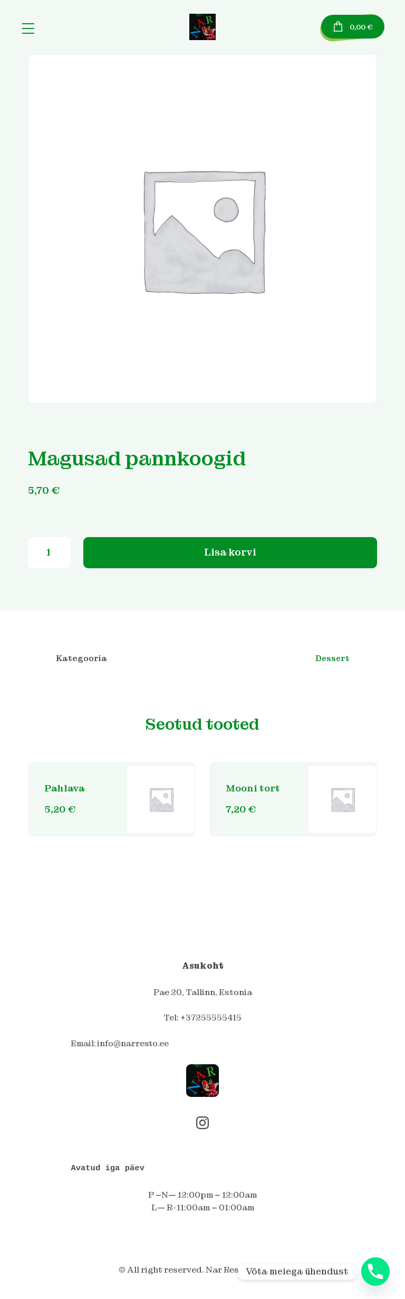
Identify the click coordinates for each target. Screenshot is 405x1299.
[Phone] (375, 1271)
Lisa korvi (230, 554)
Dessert (332, 661)
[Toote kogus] (49, 554)
